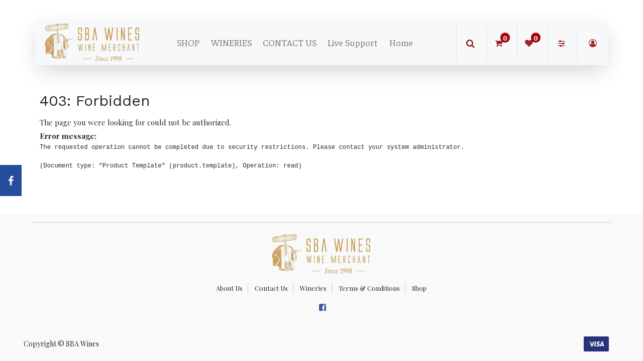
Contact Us (271, 288)
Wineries (313, 288)
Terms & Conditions (369, 288)
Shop (419, 288)
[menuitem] (188, 43)
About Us (229, 288)
